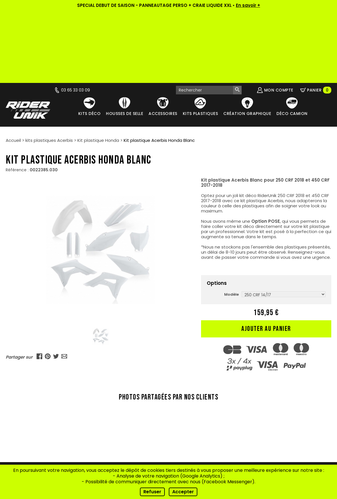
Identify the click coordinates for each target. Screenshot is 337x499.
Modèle (231, 222)
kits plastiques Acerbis (49, 68)
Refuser (152, 491)
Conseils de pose (121, 432)
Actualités (121, 411)
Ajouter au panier (266, 257)
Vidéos (121, 418)
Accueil (13, 68)
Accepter (183, 491)
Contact (121, 447)
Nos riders (121, 425)
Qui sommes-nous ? (121, 404)
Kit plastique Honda (98, 68)
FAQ (121, 439)
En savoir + (248, 5)
